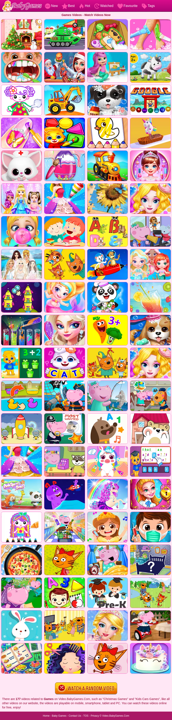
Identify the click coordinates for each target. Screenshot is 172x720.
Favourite (127, 6)
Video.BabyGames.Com (115, 715)
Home (46, 715)
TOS (85, 715)
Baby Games (59, 715)
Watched (103, 6)
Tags (148, 6)
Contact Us (75, 715)
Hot (84, 6)
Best (68, 6)
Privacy (95, 715)
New (51, 6)
